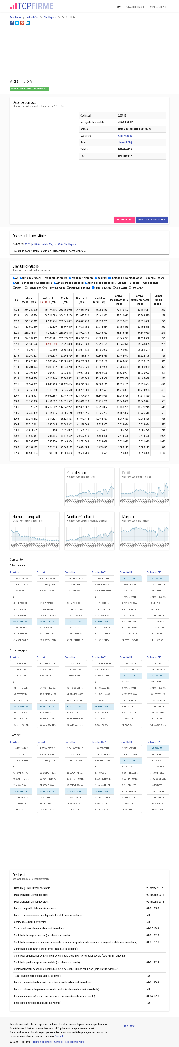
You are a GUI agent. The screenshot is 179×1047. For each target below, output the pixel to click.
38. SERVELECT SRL (47, 810)
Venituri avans (132, 278)
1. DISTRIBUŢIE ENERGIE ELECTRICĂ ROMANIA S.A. (50, 663)
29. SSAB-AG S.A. (101, 804)
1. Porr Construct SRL (103, 663)
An (15, 278)
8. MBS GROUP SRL (129, 621)
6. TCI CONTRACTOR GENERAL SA (132, 609)
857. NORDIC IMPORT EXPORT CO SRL (22, 628)
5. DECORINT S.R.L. (157, 773)
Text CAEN (136, 287)
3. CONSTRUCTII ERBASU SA (104, 676)
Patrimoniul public (53, 287)
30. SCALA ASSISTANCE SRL (77, 615)
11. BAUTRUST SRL (129, 810)
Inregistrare (158, 7)
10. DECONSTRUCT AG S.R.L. (159, 634)
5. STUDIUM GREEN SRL (159, 603)
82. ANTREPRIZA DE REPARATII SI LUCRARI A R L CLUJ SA (50, 719)
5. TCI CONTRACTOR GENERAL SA (159, 688)
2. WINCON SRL (155, 754)
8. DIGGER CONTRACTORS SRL (159, 791)
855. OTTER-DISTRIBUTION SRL (22, 615)
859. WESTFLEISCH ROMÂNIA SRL (22, 640)
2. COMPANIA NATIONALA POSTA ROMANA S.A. (22, 669)
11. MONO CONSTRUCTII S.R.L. (159, 810)
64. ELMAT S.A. (73, 713)
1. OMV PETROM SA (20, 578)
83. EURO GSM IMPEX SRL (50, 725)
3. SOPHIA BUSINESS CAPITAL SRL (159, 760)
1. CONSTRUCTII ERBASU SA (104, 578)
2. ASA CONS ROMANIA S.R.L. (132, 754)
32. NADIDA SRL (73, 628)
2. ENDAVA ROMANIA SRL (50, 669)
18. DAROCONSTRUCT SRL (104, 603)
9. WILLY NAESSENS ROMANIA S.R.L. (159, 713)
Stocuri (120, 282)
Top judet (41, 572)
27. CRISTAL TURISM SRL (76, 779)
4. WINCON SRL (128, 682)
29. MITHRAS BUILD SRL (104, 713)
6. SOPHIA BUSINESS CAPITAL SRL (159, 609)
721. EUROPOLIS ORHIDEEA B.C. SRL (22, 797)
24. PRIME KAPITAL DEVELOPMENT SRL (104, 640)
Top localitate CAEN (154, 572)
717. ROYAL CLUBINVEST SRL (22, 773)
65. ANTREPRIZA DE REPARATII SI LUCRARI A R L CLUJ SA (77, 719)
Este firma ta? (124, 219)
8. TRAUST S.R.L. (128, 706)
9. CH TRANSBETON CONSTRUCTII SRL (159, 797)
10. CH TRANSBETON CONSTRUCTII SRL (132, 634)
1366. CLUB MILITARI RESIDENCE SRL (22, 719)
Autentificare (135, 7)
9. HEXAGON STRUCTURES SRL (159, 628)
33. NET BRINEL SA (74, 634)
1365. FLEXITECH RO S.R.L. (22, 713)
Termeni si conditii (42, 1041)
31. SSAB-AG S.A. (101, 725)
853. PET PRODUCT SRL (21, 603)
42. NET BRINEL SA (47, 634)
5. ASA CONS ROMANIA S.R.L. (132, 603)
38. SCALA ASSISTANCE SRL (50, 609)
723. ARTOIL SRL (19, 810)
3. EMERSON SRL (46, 676)
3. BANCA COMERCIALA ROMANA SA (22, 760)
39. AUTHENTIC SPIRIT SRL (50, 615)
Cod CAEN (120, 287)
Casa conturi (149, 282)
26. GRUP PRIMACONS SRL (104, 694)
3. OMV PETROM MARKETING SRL (22, 591)
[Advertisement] (71, 51)
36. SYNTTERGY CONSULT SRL (50, 797)
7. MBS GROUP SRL (129, 785)
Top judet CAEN (126, 572)
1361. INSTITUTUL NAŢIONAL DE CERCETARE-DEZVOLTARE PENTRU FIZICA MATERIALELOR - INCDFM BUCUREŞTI (22, 688)
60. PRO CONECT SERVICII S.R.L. (77, 688)
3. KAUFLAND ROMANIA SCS (22, 676)
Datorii (18, 287)
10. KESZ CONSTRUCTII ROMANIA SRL (132, 719)
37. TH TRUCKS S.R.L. (48, 804)
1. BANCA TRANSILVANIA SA (22, 748)
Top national (14, 572)
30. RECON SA (100, 719)
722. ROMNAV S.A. (20, 804)
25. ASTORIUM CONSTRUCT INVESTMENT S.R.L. (104, 779)
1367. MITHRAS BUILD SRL (22, 725)
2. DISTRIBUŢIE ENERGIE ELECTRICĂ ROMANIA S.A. (50, 585)
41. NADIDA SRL (46, 628)
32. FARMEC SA (73, 810)
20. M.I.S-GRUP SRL (102, 615)
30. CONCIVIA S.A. (102, 810)
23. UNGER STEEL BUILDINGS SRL (104, 634)
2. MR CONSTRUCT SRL (131, 669)
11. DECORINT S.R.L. (157, 640)
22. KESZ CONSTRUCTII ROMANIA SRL (104, 628)
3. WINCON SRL (128, 591)
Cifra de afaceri (30, 278)
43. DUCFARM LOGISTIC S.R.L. (50, 640)
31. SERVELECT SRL (74, 804)
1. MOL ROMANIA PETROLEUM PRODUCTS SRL (50, 578)
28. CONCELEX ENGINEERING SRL (104, 797)
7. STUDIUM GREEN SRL (131, 615)
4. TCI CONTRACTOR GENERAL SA (159, 597)
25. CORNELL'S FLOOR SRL (104, 688)
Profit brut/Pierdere (54, 278)
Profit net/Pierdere (81, 278)
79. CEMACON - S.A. (47, 700)
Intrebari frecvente (75, 1041)
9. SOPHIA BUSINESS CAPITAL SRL (132, 628)
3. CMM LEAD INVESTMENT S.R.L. (77, 760)
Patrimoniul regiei (78, 287)
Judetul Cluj (125, 142)
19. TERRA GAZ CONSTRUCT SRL (104, 609)
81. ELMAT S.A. (46, 713)
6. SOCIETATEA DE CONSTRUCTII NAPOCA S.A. (159, 694)
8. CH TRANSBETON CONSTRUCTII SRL (159, 706)
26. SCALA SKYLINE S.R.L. (77, 773)
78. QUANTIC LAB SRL (48, 694)
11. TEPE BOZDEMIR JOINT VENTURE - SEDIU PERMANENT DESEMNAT (132, 640)
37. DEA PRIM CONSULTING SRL (50, 603)
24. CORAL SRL (100, 773)
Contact (59, 1036)
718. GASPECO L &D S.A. (22, 779)
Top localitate (70, 572)
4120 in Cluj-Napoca (65, 244)
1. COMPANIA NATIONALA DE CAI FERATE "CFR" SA (22, 663)
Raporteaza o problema (151, 219)
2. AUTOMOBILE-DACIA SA (22, 585)
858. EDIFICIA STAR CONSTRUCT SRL (22, 634)
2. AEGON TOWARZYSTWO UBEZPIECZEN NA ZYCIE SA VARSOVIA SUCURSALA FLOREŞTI (50, 754)
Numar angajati (101, 287)
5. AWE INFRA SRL (129, 688)
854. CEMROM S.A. (20, 609)
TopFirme (129, 1026)
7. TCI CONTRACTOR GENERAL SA (132, 700)
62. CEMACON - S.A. (75, 700)
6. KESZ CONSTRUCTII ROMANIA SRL (159, 779)
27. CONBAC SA (101, 700)
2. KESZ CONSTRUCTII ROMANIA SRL (132, 585)
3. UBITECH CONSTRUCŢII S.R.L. (104, 760)
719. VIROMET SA (19, 785)
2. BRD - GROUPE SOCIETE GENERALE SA (22, 754)
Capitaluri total (23, 282)
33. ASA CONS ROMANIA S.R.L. (50, 779)
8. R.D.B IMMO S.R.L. (157, 621)
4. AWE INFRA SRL (129, 597)
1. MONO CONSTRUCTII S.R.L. (132, 663)
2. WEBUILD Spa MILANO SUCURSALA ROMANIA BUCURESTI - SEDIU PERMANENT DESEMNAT (104, 585)
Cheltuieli (115, 278)
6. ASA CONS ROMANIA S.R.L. (132, 694)
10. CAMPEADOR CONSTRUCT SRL (159, 804)
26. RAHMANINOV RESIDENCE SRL (104, 785)
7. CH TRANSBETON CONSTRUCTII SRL (159, 615)
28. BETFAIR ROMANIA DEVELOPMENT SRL (77, 785)
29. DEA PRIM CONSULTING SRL (77, 609)
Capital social (43, 282)
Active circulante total (99, 282)
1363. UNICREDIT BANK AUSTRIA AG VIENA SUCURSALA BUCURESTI (22, 700)
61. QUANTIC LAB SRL (75, 694)
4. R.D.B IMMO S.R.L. (157, 767)
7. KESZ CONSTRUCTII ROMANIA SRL (159, 700)
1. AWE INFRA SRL (129, 748)
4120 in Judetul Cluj (42, 244)
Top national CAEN (99, 572)
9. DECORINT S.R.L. (129, 797)
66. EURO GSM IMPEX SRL (77, 725)
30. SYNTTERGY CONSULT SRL (77, 797)
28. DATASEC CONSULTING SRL (77, 603)
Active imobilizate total (69, 282)
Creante (133, 282)
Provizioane (33, 287)
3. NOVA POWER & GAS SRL (50, 591)
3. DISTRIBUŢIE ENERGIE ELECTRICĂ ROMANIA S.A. (50, 760)
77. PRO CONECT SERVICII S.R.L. (50, 688)
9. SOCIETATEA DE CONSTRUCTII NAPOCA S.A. (132, 713)
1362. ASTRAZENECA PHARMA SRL (22, 694)
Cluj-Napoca (125, 135)
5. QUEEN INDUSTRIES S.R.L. (132, 773)
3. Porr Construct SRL (103, 591)
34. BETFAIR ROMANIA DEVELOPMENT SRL (50, 785)
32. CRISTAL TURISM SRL (49, 773)
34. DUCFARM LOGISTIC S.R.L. (77, 640)
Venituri (101, 278)
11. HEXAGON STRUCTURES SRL (159, 725)
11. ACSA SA (127, 725)
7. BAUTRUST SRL (156, 785)
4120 (27, 244)
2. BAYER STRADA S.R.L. (104, 754)
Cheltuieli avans (154, 278)
